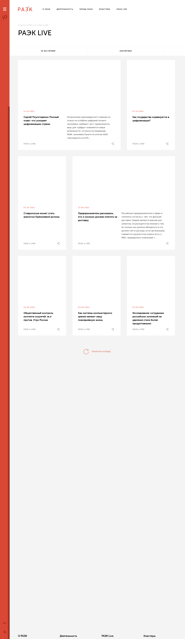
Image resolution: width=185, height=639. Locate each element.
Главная (22, 25)
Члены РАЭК (159, 636)
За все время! (38, 51)
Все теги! (154, 51)
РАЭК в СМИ (29, 144)
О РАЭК (22, 636)
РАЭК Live (31, 25)
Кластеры (124, 636)
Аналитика (96, 51)
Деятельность (60, 636)
